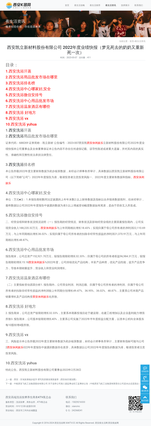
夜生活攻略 (79, 5)
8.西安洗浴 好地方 (21, 112)
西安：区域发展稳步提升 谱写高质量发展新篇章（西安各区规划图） (46, 379)
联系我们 (138, 5)
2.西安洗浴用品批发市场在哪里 (32, 77)
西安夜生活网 (101, 423)
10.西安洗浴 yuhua (21, 124)
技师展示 (125, 5)
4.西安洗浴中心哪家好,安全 (28, 89)
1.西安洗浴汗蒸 (18, 71)
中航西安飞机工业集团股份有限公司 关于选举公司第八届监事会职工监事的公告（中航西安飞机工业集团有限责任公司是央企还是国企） (77, 383)
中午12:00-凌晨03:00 (26, 406)
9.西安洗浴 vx (17, 118)
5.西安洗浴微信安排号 (24, 95)
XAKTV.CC (70, 423)
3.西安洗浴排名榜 (20, 83)
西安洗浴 (16, 130)
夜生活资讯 (110, 5)
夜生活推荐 (95, 5)
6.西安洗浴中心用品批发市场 (30, 101)
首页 (67, 5)
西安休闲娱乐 (95, 142)
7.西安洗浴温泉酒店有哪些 (28, 106)
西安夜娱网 (113, 423)
